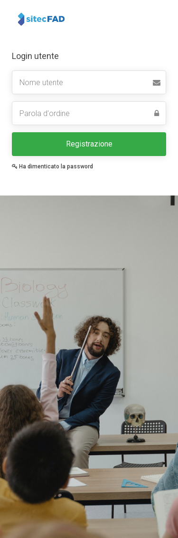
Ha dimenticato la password (52, 166)
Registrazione (89, 143)
